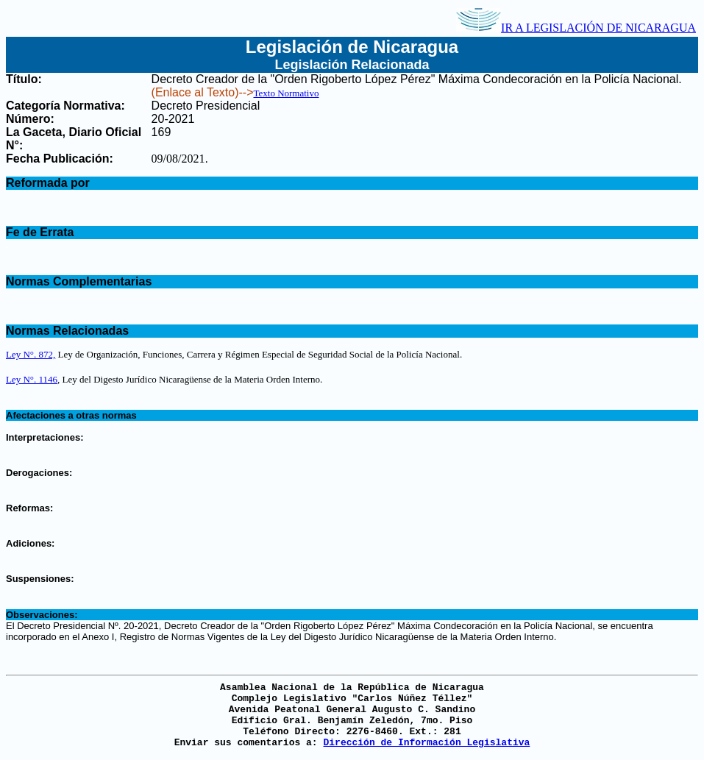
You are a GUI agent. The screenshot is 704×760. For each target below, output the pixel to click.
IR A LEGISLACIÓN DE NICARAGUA (576, 27)
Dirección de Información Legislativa (426, 742)
